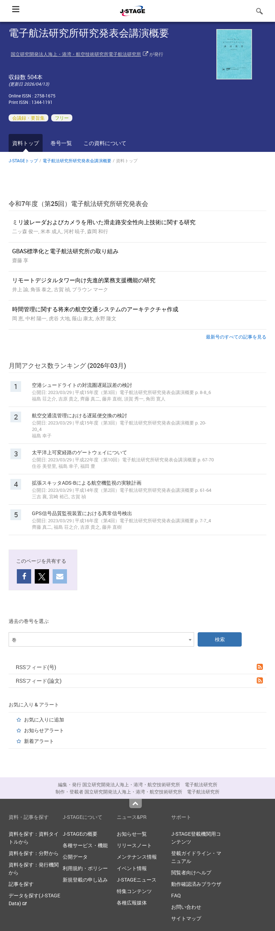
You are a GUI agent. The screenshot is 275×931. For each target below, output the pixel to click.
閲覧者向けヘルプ (191, 872)
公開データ (75, 856)
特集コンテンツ (134, 891)
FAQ (176, 895)
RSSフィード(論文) (139, 680)
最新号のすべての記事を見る (236, 336)
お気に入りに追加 (44, 719)
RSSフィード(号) (139, 667)
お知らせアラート (44, 730)
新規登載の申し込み (85, 879)
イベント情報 (132, 868)
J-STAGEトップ (23, 160)
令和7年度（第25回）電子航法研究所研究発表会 (78, 203)
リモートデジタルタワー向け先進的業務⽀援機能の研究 (83, 280)
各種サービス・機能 (85, 845)
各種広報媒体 (132, 902)
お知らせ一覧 (132, 833)
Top (135, 803)
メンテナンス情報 (137, 856)
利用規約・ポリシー (85, 868)
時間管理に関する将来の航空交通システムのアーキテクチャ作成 (95, 309)
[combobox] (101, 639)
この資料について (104, 143)
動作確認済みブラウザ (196, 883)
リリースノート (134, 845)
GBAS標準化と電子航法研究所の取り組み (65, 251)
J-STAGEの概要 (80, 833)
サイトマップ (186, 918)
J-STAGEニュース (136, 879)
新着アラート (39, 741)
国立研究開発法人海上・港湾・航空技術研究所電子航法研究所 (76, 54)
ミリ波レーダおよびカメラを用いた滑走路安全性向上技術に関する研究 (104, 222)
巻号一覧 (61, 143)
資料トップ (25, 143)
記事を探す (21, 883)
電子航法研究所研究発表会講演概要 (77, 160)
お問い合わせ (186, 906)
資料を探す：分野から (34, 853)
